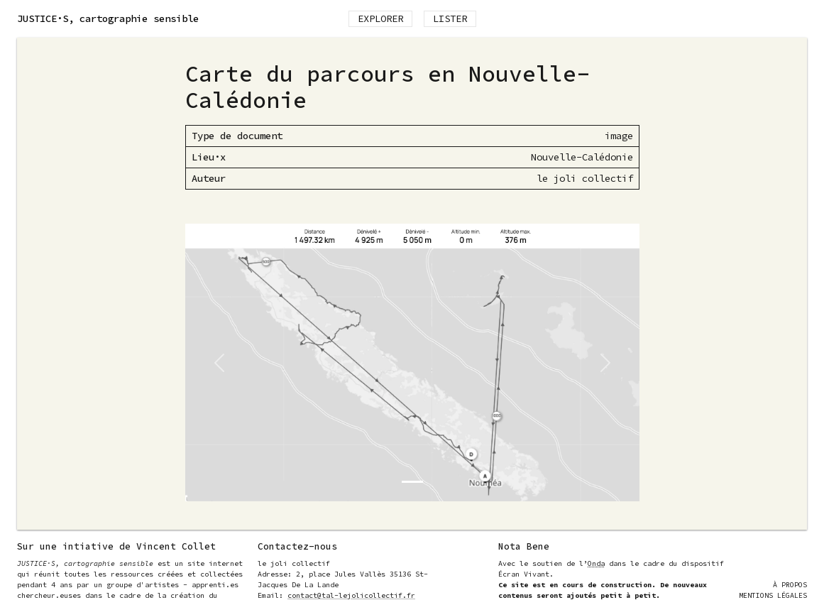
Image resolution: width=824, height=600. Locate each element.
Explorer (380, 18)
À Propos (790, 584)
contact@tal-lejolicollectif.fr (351, 595)
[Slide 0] (412, 482)
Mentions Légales (773, 595)
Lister (450, 18)
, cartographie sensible (108, 18)
